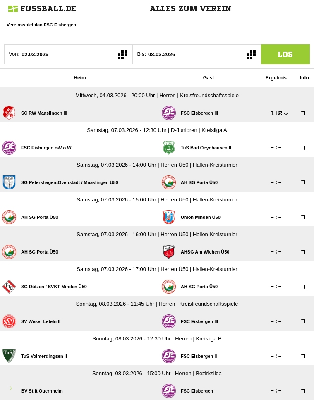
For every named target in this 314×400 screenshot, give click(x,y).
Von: (14, 54)
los (285, 54)
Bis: (141, 54)
